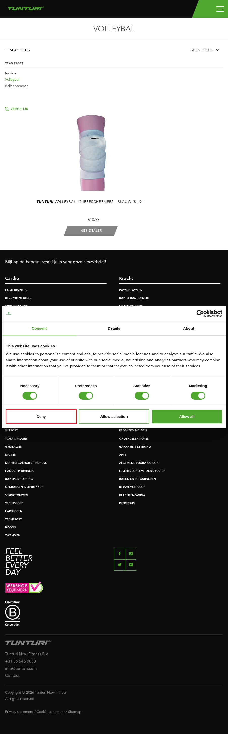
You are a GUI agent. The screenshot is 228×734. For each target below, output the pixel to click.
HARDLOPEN (13, 511)
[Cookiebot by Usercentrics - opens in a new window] (200, 313)
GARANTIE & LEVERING (135, 447)
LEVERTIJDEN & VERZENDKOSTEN (142, 471)
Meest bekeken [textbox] (204, 50)
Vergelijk (16, 109)
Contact (12, 676)
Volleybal (12, 79)
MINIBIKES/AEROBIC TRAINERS (26, 463)
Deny (41, 416)
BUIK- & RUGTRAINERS (134, 298)
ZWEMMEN (12, 535)
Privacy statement (19, 712)
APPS (122, 455)
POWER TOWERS (130, 290)
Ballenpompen (16, 86)
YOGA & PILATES (16, 439)
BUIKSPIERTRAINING (19, 479)
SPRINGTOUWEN (16, 495)
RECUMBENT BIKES (18, 298)
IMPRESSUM (127, 503)
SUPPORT (11, 430)
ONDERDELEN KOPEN (134, 439)
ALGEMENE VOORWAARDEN (139, 463)
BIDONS (10, 527)
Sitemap (74, 712)
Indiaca (10, 73)
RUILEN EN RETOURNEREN (137, 479)
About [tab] (188, 328)
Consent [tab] (39, 328)
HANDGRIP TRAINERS (19, 471)
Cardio (12, 278)
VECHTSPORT (14, 503)
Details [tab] (114, 328)
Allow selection (114, 416)
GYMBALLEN (13, 447)
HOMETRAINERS (16, 290)
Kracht (126, 278)
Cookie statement (51, 712)
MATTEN (10, 455)
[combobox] (207, 52)
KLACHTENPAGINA (132, 495)
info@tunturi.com (21, 669)
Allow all (186, 416)
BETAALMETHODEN (132, 487)
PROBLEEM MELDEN (133, 430)
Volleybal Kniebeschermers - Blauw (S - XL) (91, 202)
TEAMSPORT (13, 519)
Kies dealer (91, 230)
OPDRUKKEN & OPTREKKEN (24, 487)
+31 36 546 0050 (20, 662)
